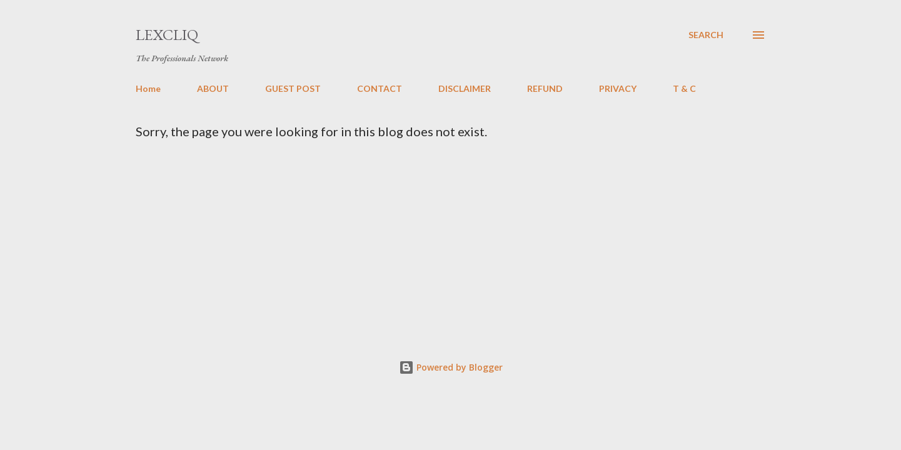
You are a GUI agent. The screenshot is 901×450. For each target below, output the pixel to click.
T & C (684, 88)
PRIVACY (618, 88)
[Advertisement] (493, 232)
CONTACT (379, 88)
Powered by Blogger (451, 367)
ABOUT (213, 88)
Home (148, 88)
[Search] (705, 35)
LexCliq (167, 34)
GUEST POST (293, 88)
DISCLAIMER (464, 88)
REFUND (545, 88)
